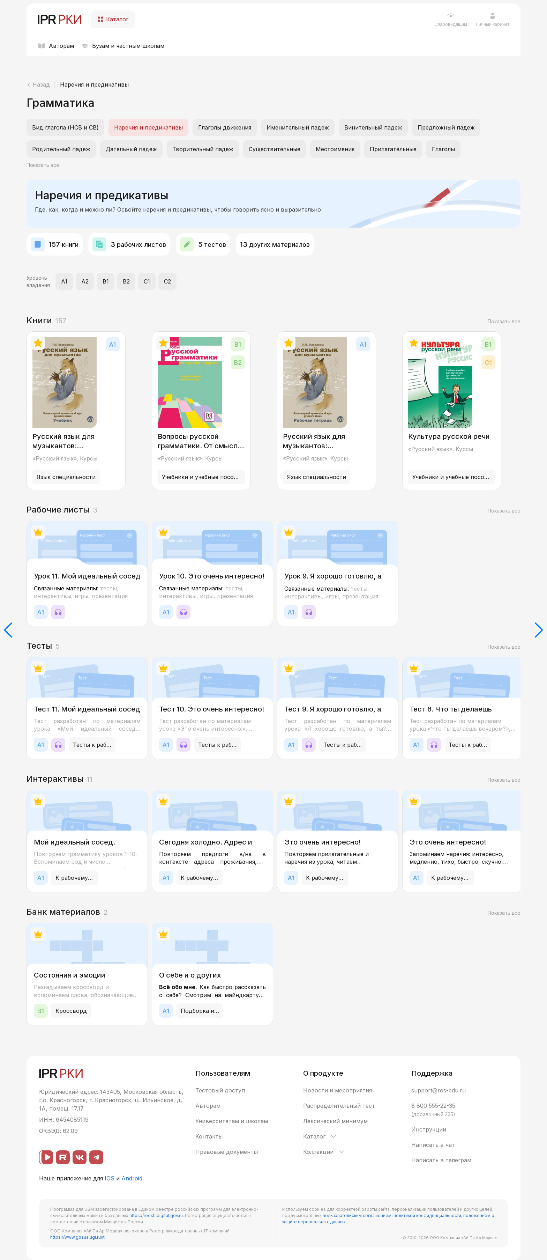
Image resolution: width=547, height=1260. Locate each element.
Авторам (207, 1105)
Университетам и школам (231, 1121)
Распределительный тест (339, 1105)
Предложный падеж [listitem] (446, 127)
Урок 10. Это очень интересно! (211, 576)
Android (131, 1178)
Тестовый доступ (220, 1090)
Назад (38, 84)
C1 (147, 281)
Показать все (43, 165)
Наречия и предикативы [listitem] (148, 127)
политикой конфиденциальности (427, 1215)
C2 (167, 281)
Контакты (209, 1136)
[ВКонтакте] (80, 1157)
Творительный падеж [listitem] (202, 149)
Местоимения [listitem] (335, 149)
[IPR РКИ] (60, 19)
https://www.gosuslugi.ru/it (77, 1237)
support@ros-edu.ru (438, 1090)
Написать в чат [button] (433, 1144)
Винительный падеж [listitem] (373, 127)
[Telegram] (96, 1157)
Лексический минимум (335, 1121)
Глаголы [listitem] (443, 149)
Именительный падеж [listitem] (298, 127)
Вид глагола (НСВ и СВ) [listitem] (65, 127)
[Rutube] (63, 1157)
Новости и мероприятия (337, 1090)
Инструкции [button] (428, 1129)
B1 (106, 281)
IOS (109, 1178)
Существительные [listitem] (274, 149)
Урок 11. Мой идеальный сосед (87, 576)
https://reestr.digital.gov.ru (156, 1215)
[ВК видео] (46, 1157)
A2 (85, 281)
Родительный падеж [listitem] (61, 149)
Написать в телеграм (441, 1160)
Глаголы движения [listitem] (224, 127)
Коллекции (324, 1152)
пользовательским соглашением (357, 1215)
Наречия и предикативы (94, 84)
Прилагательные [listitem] (393, 149)
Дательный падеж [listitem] (131, 149)
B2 (126, 281)
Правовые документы (226, 1151)
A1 (64, 281)
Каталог (320, 1136)
